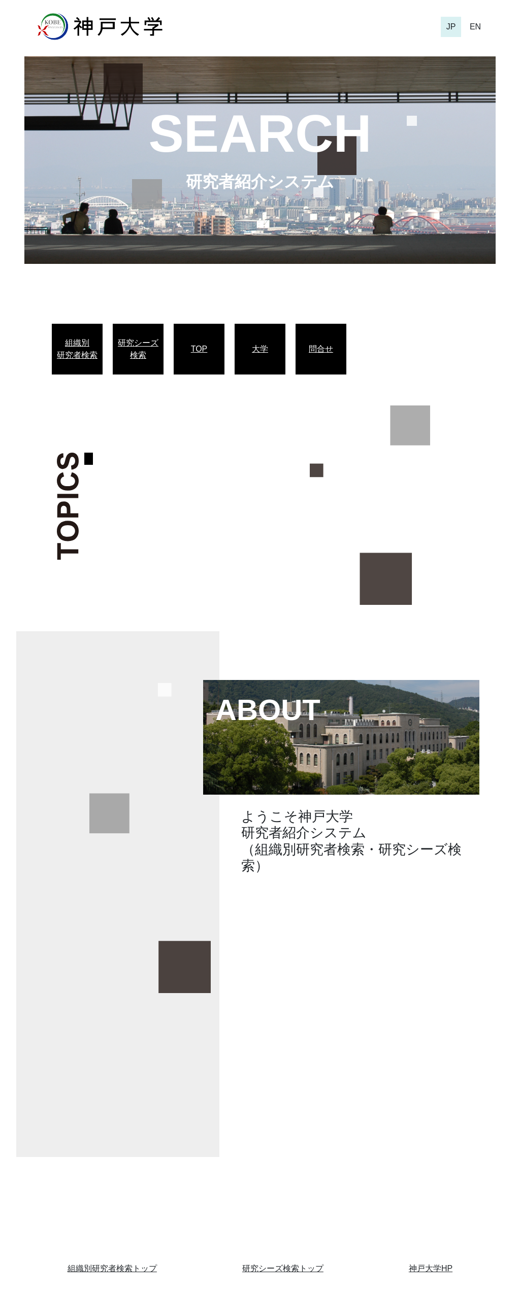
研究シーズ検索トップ (282, 1268)
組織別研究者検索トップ (112, 1268)
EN (475, 26)
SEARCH (259, 133)
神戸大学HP (430, 1268)
